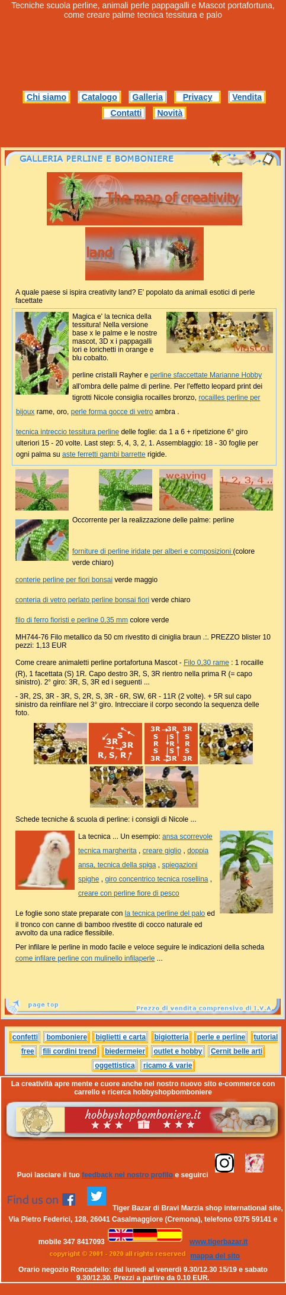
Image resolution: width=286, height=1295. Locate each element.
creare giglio (162, 851)
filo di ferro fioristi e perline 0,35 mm (71, 620)
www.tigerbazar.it (218, 1242)
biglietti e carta (120, 1037)
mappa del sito (215, 1256)
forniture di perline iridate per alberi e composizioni (152, 551)
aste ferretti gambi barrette (104, 454)
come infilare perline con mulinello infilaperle (85, 958)
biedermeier (125, 1051)
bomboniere (66, 1037)
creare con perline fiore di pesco (128, 893)
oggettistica (114, 1065)
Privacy (198, 97)
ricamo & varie (167, 1065)
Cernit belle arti (236, 1051)
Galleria (148, 97)
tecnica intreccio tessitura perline (67, 432)
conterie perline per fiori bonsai (64, 580)
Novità (169, 113)
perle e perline (221, 1037)
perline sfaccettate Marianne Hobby (206, 375)
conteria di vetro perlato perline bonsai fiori (82, 600)
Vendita (247, 97)
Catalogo (99, 97)
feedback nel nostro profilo (127, 1175)
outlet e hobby (178, 1051)
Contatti (126, 113)
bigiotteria (172, 1037)
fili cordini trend (70, 1051)
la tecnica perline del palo (165, 913)
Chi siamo (46, 97)
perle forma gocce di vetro (112, 412)
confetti (25, 1037)
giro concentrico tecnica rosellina (156, 879)
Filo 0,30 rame (206, 662)
